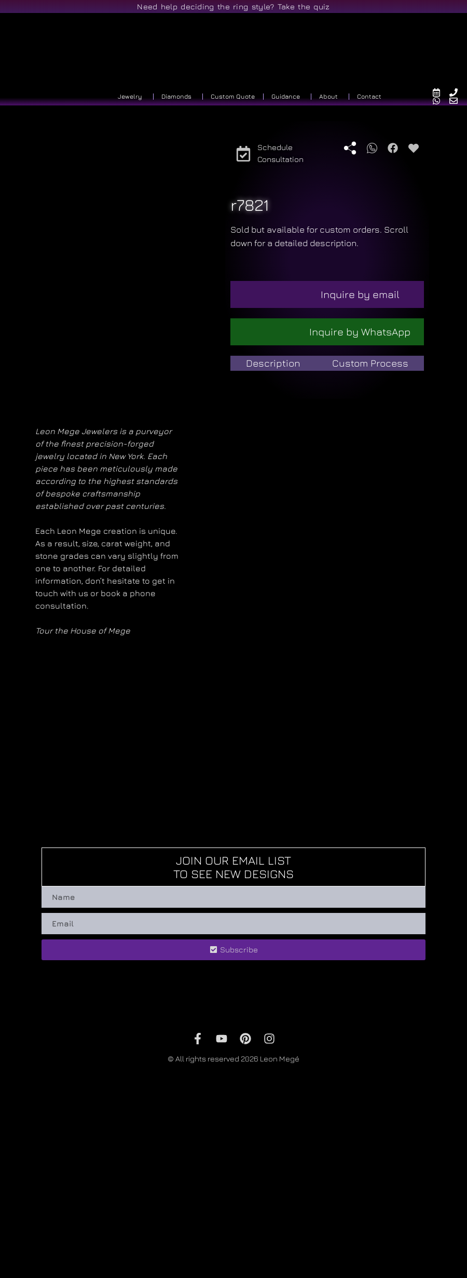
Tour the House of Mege (82, 780)
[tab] (273, 363)
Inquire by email (360, 294)
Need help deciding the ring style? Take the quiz (233, 6)
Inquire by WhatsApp (359, 332)
